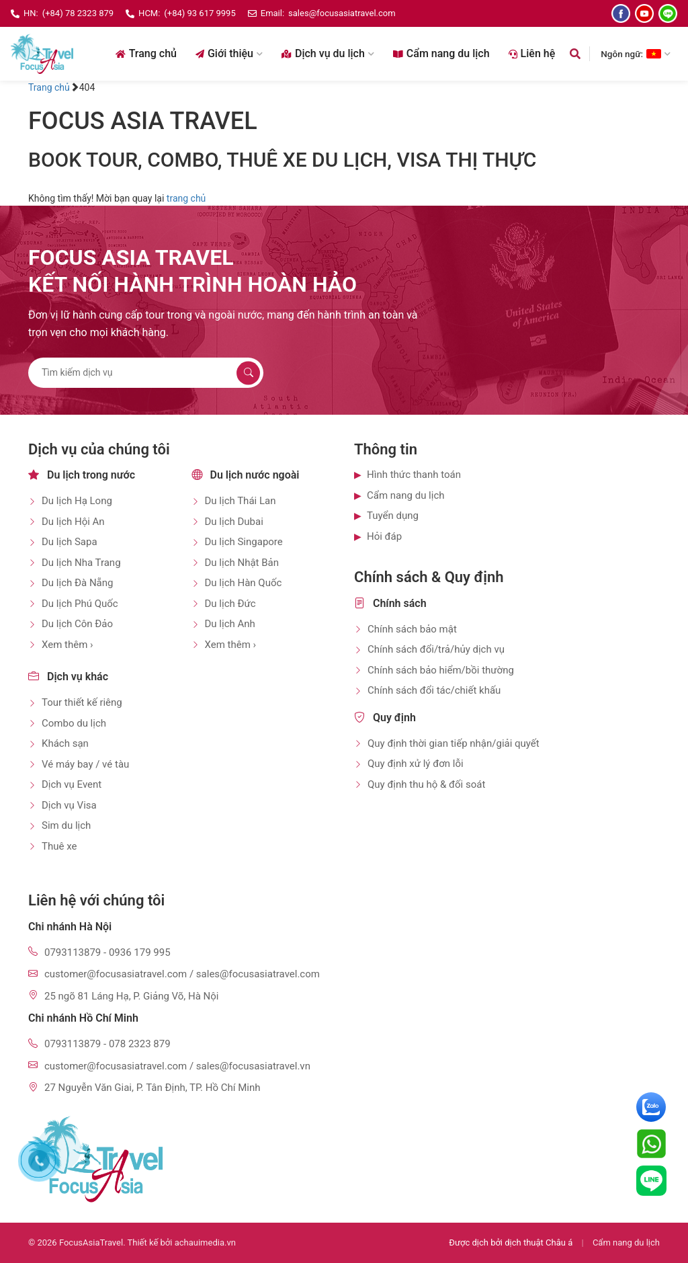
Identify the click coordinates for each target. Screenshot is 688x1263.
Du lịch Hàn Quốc (243, 583)
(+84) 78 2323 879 (78, 13)
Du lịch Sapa (69, 542)
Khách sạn (65, 743)
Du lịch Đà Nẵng (77, 583)
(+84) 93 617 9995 (199, 13)
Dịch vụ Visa (69, 805)
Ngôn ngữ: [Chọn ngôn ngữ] (636, 53)
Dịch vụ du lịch (328, 53)
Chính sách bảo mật (412, 629)
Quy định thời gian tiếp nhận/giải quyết (454, 743)
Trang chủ (146, 53)
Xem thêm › (67, 645)
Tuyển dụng (393, 516)
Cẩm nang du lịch (441, 53)
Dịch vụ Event (71, 784)
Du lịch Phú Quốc (80, 604)
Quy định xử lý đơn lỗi (416, 764)
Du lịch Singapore (244, 542)
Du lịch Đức (230, 604)
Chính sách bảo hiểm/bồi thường (441, 670)
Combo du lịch (74, 723)
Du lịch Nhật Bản (242, 563)
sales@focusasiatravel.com (342, 13)
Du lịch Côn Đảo (77, 624)
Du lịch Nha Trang (81, 563)
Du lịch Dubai (234, 522)
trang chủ (186, 198)
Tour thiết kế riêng (82, 702)
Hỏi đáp (384, 536)
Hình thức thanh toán (414, 474)
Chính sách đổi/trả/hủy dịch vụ (436, 649)
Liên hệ (532, 53)
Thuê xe (59, 846)
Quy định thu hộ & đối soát (426, 784)
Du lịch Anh (230, 624)
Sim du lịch (66, 825)
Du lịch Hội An (73, 522)
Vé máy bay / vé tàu (85, 764)
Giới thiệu (229, 53)
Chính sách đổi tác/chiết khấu (434, 690)
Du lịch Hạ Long (77, 501)
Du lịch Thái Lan (240, 501)
